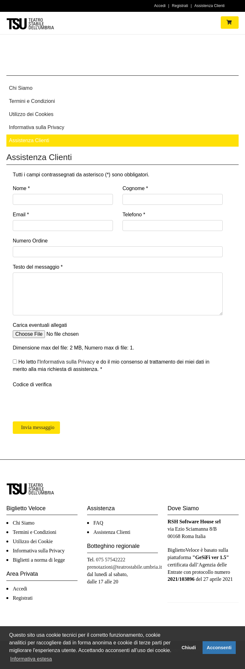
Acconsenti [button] (219, 647)
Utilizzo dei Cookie (33, 541)
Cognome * (135, 188)
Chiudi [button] (189, 647)
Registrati (180, 6)
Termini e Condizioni (32, 101)
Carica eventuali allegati (40, 325)
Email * (21, 214)
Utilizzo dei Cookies (31, 114)
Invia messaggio (37, 427)
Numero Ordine (30, 240)
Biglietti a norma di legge (39, 560)
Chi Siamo (21, 88)
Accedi (160, 6)
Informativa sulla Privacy (36, 127)
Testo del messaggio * (38, 267)
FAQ (98, 523)
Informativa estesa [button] (31, 659)
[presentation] (61, 402)
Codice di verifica (32, 384)
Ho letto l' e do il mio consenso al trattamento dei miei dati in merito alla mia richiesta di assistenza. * (111, 365)
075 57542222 (110, 559)
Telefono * (133, 214)
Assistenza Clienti (209, 6)
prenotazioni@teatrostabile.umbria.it (124, 567)
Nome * (21, 188)
